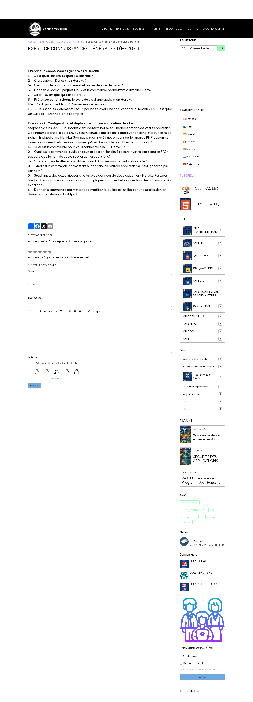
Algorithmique (202, 395)
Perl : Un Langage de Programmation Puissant (201, 481)
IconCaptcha (55, 379)
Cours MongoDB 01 (213, 28)
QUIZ (178, 28)
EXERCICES (123, 28)
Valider (202, 677)
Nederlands (191, 156)
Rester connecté (193, 664)
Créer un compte (188, 670)
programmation (193, 511)
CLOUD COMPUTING (69, 41)
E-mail (31, 284)
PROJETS (155, 28)
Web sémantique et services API (206, 438)
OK (221, 48)
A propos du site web (202, 360)
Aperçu (98, 311)
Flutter (202, 410)
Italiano (189, 141)
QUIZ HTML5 (202, 256)
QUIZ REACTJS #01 (201, 573)
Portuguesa (191, 164)
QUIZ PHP (202, 243)
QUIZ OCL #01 (199, 562)
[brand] (47, 29)
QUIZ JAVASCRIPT (202, 268)
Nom (31, 271)
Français (189, 119)
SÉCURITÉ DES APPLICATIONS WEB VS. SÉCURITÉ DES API (208, 460)
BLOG (169, 28)
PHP (194, 518)
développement (189, 503)
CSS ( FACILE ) (206, 189)
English (188, 126)
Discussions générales (202, 387)
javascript (212, 518)
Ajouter (34, 385)
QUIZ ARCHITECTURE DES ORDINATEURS (202, 294)
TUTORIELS (107, 28)
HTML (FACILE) (207, 205)
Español (189, 134)
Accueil (32, 41)
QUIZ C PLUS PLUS (202, 317)
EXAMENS (138, 28)
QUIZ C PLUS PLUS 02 (203, 585)
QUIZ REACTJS (202, 324)
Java (212, 510)
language (186, 523)
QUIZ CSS (202, 281)
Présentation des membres (202, 367)
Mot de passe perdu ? (208, 670)
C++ (202, 403)
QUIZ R (202, 339)
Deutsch (189, 149)
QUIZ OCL (202, 332)
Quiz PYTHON (202, 306)
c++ (201, 518)
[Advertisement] (64, 8)
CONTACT (193, 28)
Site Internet (35, 297)
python (185, 518)
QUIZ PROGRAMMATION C (202, 230)
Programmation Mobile (202, 377)
